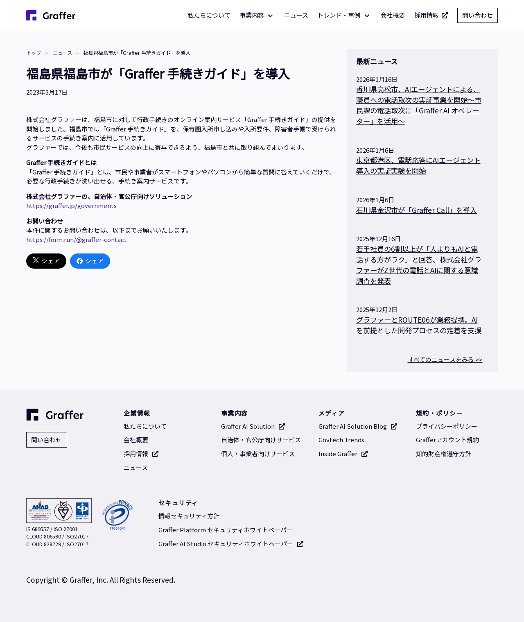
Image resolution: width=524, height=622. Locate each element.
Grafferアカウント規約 (447, 439)
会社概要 (392, 15)
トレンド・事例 (338, 15)
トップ (33, 53)
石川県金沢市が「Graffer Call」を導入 (416, 210)
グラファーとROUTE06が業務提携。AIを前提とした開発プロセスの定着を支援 (418, 324)
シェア (46, 261)
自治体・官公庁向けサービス (261, 439)
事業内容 (251, 15)
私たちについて (208, 15)
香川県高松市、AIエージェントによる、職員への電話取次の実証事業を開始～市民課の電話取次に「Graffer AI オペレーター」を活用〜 (418, 105)
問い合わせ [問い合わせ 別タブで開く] (477, 15)
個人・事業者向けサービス (258, 453)
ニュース (296, 15)
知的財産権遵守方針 (443, 453)
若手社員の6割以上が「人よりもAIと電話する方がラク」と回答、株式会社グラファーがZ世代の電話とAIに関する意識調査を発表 (418, 265)
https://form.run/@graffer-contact (76, 239)
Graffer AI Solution (253, 426)
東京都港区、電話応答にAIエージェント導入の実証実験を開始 (418, 165)
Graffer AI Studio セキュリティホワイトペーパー (231, 543)
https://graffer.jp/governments (71, 205)
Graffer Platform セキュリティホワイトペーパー (225, 529)
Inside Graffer (343, 453)
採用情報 (431, 15)
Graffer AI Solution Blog (358, 426)
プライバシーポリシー (446, 426)
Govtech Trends (341, 439)
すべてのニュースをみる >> (445, 359)
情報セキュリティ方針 (188, 515)
